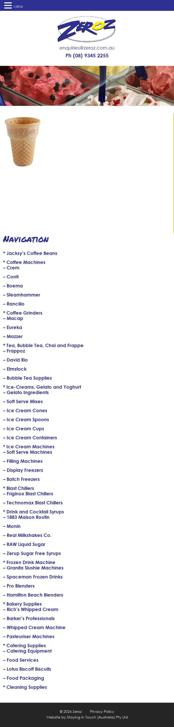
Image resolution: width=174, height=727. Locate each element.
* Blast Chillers (18, 488)
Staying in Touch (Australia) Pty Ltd (97, 717)
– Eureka (12, 327)
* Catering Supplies (24, 645)
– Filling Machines (23, 461)
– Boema (13, 285)
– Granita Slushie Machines (33, 567)
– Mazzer (13, 336)
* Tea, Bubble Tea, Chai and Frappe (43, 345)
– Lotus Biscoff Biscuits (27, 669)
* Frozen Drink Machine (29, 562)
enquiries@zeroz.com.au (87, 47)
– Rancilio (13, 304)
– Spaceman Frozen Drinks (33, 577)
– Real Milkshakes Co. (27, 535)
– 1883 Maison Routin (26, 517)
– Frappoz (14, 351)
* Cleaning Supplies (25, 687)
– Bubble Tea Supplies (27, 378)
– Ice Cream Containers (30, 437)
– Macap (13, 318)
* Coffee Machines (24, 262)
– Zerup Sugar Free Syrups (32, 553)
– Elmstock (15, 369)
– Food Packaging (23, 678)
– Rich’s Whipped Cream (30, 609)
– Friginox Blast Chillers (28, 493)
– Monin (12, 526)
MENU (18, 6)
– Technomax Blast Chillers (33, 502)
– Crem (11, 267)
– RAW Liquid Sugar (24, 544)
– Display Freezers (23, 470)
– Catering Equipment (27, 651)
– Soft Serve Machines (27, 452)
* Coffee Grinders (22, 313)
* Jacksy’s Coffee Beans (30, 253)
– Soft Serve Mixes (23, 401)
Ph (87, 55)
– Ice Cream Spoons (26, 419)
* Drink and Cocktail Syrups (33, 511)
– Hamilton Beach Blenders (33, 595)
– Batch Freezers (21, 479)
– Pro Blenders (19, 586)
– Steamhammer (21, 295)
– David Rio (15, 360)
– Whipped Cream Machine (34, 627)
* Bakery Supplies (22, 604)
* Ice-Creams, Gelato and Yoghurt (42, 387)
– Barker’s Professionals (29, 618)
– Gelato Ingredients (26, 392)
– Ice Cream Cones (25, 410)
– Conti (11, 276)
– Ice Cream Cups (23, 428)
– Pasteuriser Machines (28, 636)
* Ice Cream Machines (28, 446)
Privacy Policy (102, 711)
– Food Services (20, 660)
